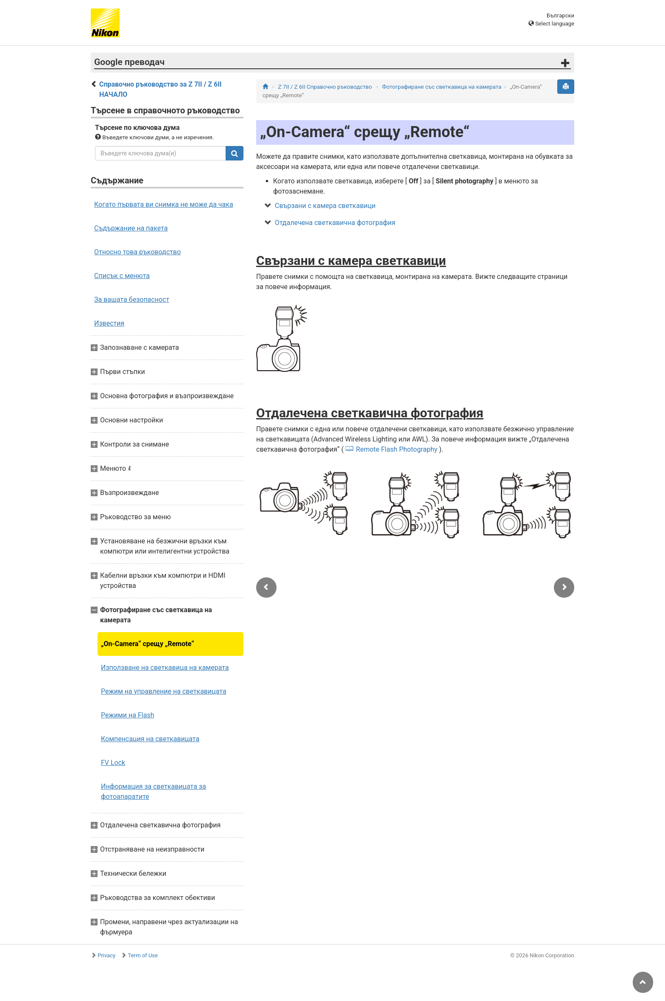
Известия (109, 323)
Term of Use (143, 955)
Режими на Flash (127, 715)
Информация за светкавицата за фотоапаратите (153, 791)
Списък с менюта (122, 276)
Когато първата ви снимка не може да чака (163, 204)
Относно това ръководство (137, 252)
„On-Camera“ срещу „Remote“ (147, 644)
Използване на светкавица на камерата (165, 668)
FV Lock (113, 763)
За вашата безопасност (131, 299)
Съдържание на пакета (131, 228)
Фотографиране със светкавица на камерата (442, 87)
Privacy (106, 955)
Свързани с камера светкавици (325, 206)
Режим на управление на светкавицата (163, 691)
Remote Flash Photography (396, 449)
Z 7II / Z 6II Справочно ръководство (325, 87)
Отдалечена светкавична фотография (335, 223)
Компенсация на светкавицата (150, 739)
